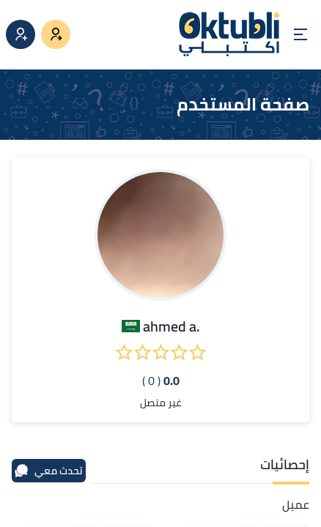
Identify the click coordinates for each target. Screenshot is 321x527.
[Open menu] (300, 34)
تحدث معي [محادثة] (48, 470)
